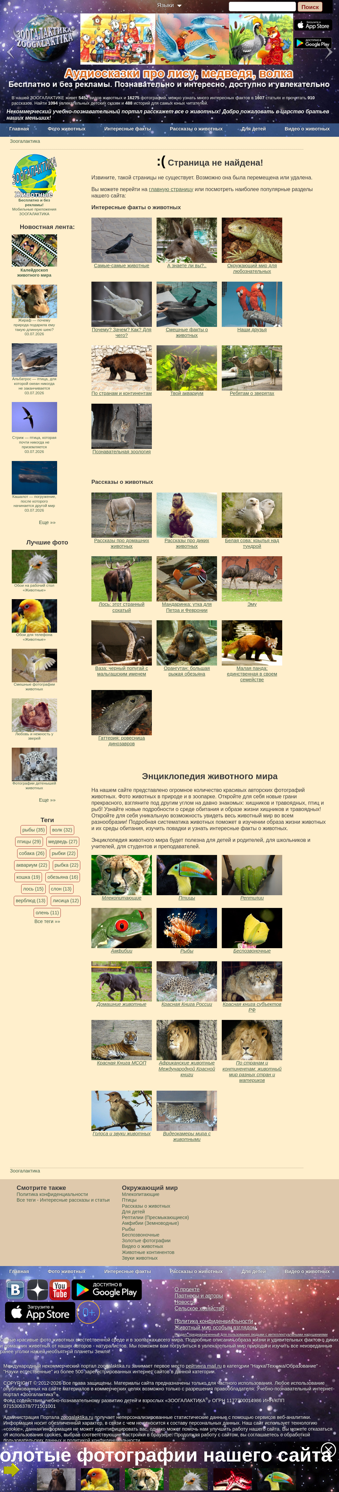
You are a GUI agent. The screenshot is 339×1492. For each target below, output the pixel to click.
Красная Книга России (187, 1004)
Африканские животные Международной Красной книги (187, 1068)
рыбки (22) (64, 853)
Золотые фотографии (146, 1240)
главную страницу (171, 189)
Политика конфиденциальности (52, 1194)
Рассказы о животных (196, 128)
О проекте (187, 1289)
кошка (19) (28, 877)
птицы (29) (29, 841)
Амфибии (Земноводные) (150, 1223)
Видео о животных (307, 128)
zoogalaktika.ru (77, 1417)
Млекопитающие (121, 898)
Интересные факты (127, 128)
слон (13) (61, 889)
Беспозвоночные (252, 951)
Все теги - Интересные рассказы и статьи (63, 1200)
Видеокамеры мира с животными (187, 1136)
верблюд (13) (30, 900)
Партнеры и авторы (199, 1296)
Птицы (186, 898)
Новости (185, 1302)
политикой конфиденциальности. (104, 1440)
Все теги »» (47, 921)
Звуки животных (140, 1258)
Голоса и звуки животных (122, 1133)
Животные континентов (148, 1252)
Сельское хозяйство (199, 1308)
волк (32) (62, 830)
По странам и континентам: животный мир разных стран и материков (252, 1071)
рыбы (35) (34, 830)
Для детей (254, 128)
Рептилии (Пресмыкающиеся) (155, 1217)
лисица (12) (66, 900)
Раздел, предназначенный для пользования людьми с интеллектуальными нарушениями (251, 1334)
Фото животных (67, 128)
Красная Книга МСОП (121, 1063)
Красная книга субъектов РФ (252, 1007)
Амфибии (121, 951)
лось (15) (33, 889)
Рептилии (252, 898)
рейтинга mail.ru (204, 1366)
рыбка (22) (67, 865)
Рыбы (187, 951)
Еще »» (47, 522)
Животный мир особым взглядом (215, 1327)
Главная (19, 128)
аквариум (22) (31, 865)
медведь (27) (63, 841)
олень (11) (47, 912)
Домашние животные (121, 1004)
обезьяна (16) (62, 877)
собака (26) (31, 853)
